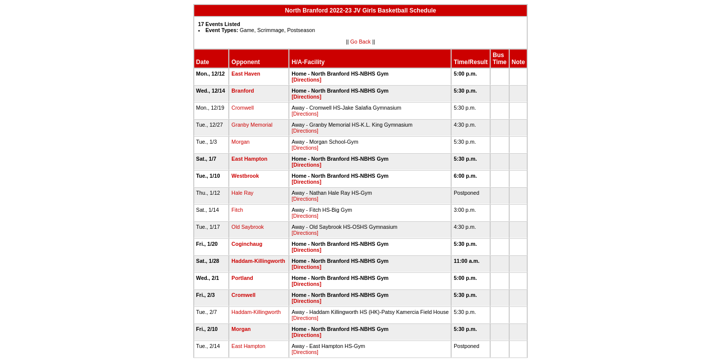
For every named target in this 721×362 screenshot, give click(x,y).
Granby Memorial (251, 125)
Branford (242, 91)
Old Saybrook (247, 227)
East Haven (245, 74)
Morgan (240, 142)
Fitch (237, 210)
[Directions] (306, 80)
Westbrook (245, 176)
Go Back (360, 42)
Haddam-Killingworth (258, 261)
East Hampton (249, 159)
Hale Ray (242, 193)
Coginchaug (246, 244)
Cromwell (242, 108)
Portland (242, 278)
